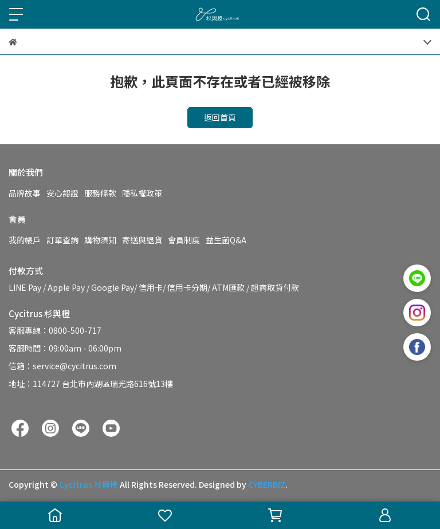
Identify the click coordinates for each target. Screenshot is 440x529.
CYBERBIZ (266, 484)
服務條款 (100, 193)
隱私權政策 (142, 193)
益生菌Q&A (226, 240)
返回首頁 (220, 117)
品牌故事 (25, 193)
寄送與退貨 (142, 240)
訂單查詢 (62, 240)
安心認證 (62, 193)
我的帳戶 (25, 240)
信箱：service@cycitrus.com (62, 366)
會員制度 (184, 240)
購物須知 (100, 240)
